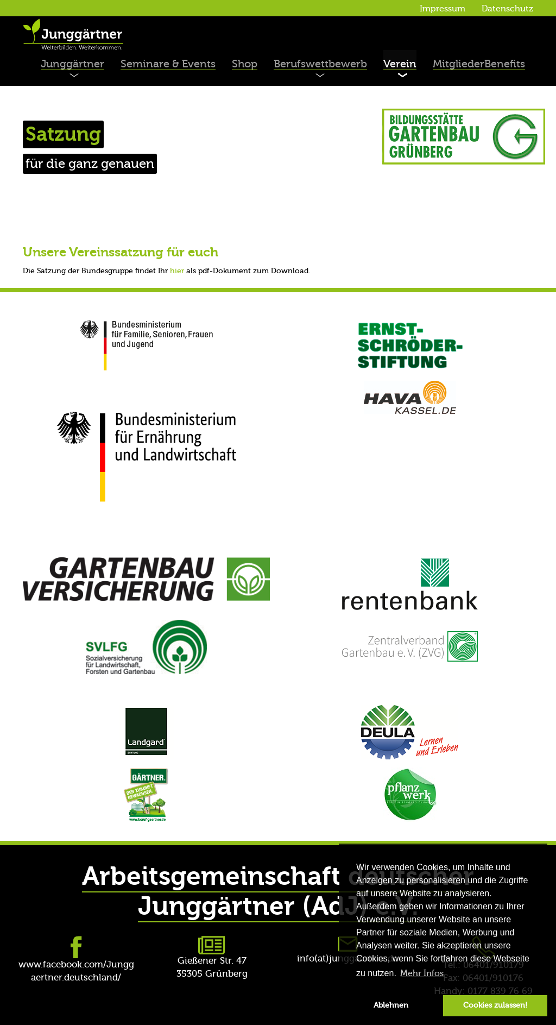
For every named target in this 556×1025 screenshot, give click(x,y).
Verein (399, 64)
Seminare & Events (168, 64)
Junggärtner (72, 64)
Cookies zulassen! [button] (495, 1005)
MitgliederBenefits (479, 64)
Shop (244, 64)
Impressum (442, 9)
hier (177, 271)
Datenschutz (507, 9)
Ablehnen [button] (391, 1005)
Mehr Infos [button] (422, 973)
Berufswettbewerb (320, 64)
